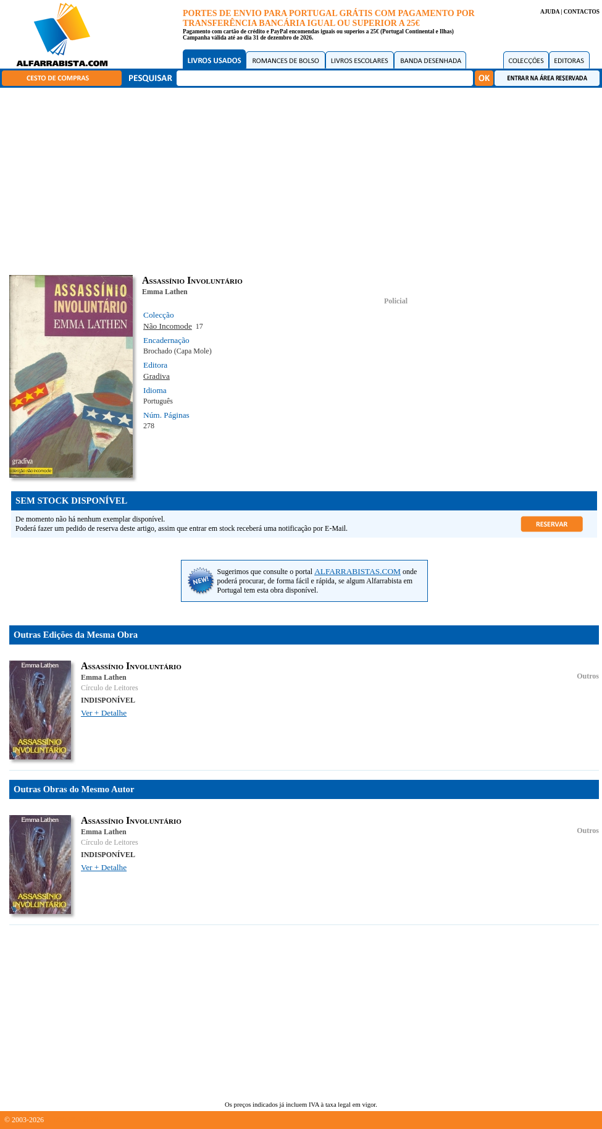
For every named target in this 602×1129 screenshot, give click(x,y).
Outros (588, 676)
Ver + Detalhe (104, 712)
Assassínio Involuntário (131, 666)
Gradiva (156, 376)
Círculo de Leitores (109, 687)
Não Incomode (167, 326)
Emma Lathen (165, 291)
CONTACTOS (582, 12)
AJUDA (549, 12)
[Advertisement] (304, 179)
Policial (396, 301)
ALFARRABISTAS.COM (357, 571)
